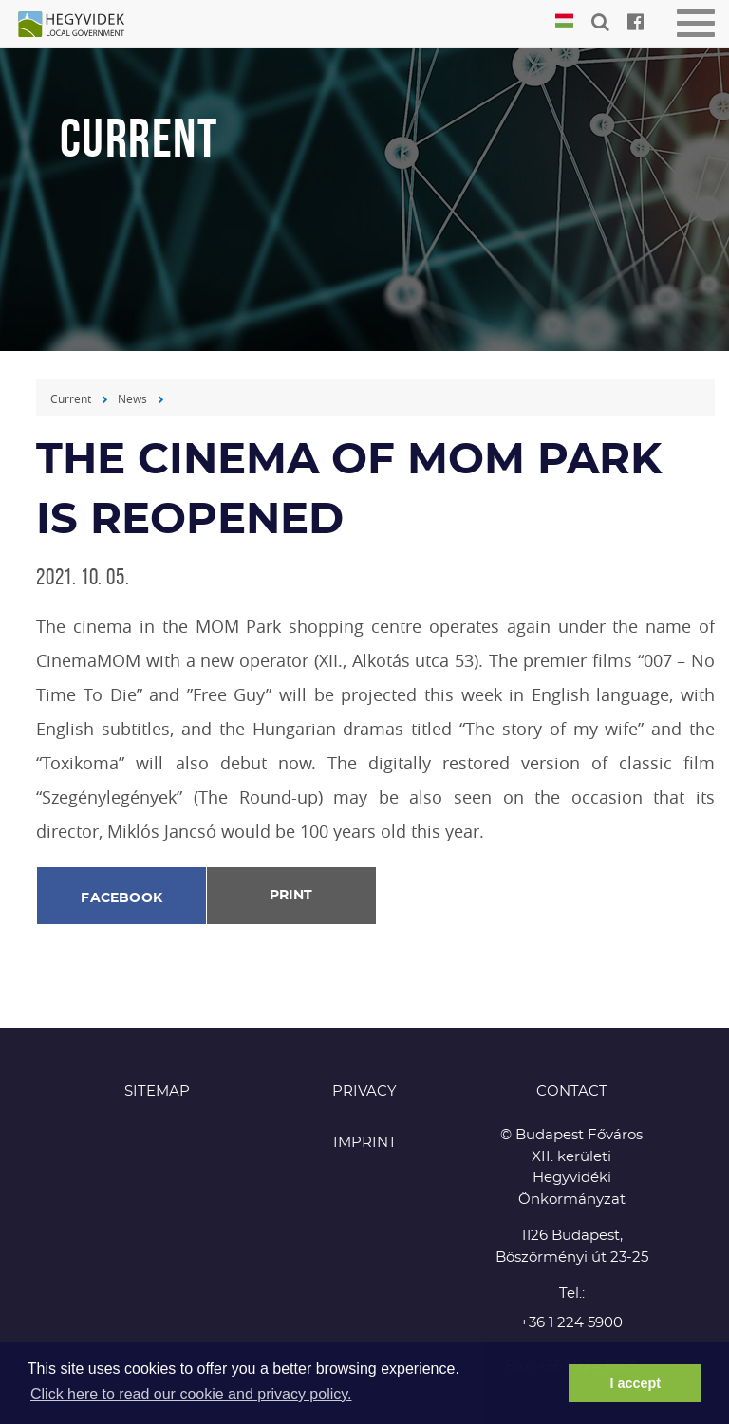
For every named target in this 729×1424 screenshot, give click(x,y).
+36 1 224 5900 (571, 1323)
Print (291, 895)
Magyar (564, 21)
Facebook (121, 898)
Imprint (365, 1143)
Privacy (364, 1091)
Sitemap (157, 1091)
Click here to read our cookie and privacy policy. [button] (191, 1394)
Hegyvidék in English (80, 25)
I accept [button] (635, 1383)
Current (70, 398)
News (132, 398)
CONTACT (572, 1091)
